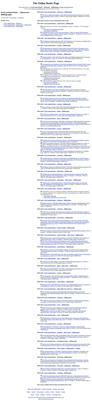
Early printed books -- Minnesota (13, 23)
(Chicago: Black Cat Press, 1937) (64, 50)
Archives (48, 394)
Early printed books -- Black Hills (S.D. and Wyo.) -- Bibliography (62, 289)
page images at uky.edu (50, 196)
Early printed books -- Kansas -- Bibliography (57, 128)
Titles (52, 392)
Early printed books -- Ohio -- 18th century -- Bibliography (61, 265)
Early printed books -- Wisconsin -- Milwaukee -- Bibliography (62, 365)
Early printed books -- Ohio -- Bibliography (56, 258)
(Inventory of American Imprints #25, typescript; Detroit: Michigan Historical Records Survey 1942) (64, 222)
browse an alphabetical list (38, 9)
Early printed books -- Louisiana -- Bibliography (58, 155)
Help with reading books (34, 389)
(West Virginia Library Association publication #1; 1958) (64, 352)
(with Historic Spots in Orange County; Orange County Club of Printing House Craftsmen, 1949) (65, 65)
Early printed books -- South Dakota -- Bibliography (59, 281)
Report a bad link (46, 389)
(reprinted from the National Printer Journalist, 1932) (65, 230)
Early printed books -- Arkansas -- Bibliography (57, 54)
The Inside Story (56, 394)
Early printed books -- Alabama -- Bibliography (57, 38)
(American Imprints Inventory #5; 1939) (64, 143)
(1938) (64, 33)
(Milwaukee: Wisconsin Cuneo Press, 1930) (61, 368)
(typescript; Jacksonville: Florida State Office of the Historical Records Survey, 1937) (64, 100)
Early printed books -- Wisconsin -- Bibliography (58, 357)
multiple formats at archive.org (52, 73)
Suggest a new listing (58, 389)
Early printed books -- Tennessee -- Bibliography (58, 297)
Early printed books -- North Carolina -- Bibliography (59, 227)
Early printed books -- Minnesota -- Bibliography (58, 12)
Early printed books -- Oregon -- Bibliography (57, 273)
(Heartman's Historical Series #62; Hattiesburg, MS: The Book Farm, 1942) (64, 159)
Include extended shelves (66, 7)
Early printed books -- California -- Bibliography (58, 61)
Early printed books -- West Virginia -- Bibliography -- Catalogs (62, 348)
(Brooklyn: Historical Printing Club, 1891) (65, 242)
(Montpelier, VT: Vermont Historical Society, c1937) (65, 336)
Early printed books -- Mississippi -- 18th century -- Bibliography (62, 180)
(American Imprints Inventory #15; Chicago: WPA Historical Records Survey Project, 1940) (65, 123)
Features (42, 394)
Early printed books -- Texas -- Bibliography (56, 304)
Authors (47, 392)
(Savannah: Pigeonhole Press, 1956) (62, 107)
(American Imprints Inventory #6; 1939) (65, 147)
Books (32, 394)
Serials (63, 392)
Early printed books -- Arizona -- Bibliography (57, 45)
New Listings (40, 392)
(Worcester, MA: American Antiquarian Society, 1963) (62, 327)
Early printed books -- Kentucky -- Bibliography (58, 137)
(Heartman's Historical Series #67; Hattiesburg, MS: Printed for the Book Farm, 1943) (62, 292)
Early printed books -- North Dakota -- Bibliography (59, 246)
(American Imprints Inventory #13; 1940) (64, 114)
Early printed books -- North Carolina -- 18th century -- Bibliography (63, 235)
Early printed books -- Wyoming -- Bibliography (58, 373)
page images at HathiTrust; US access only (55, 197)
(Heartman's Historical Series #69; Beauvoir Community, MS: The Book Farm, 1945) (63, 175)
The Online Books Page (46, 3)
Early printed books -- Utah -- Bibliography (56, 315)
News (37, 394)
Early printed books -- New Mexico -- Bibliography (58, 217)
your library (14, 17)
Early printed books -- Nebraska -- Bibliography (58, 209)
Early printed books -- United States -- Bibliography (18, 24)
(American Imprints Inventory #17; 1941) (64, 261)
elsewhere (21, 17)
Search (33, 392)
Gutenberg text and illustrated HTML (53, 29)
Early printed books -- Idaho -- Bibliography (56, 111)
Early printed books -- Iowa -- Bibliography (56, 118)
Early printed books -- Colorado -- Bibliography (57, 86)
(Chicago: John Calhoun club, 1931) (64, 318)
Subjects (58, 392)
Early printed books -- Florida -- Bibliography (57, 95)
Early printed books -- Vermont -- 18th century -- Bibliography (62, 332)
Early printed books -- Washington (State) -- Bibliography (60, 341)
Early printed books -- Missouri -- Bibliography (57, 188)
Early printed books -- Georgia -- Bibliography (57, 104)
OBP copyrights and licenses (45, 399)
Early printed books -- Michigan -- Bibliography (57, 164)
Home (28, 392)
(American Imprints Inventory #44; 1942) (66, 344)
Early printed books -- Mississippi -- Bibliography (58, 171)
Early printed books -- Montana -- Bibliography (57, 200)
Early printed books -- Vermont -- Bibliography (57, 323)
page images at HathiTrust (51, 31)
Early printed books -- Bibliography (13, 26)
